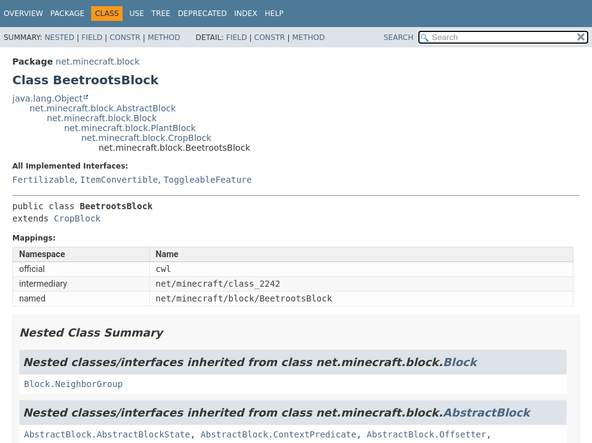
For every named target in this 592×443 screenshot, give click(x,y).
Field (91, 37)
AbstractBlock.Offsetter (426, 434)
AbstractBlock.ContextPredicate (279, 434)
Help (274, 13)
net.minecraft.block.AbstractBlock (103, 108)
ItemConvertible (119, 180)
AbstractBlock (486, 412)
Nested (59, 37)
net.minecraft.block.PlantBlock (130, 128)
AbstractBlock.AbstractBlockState (107, 434)
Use (136, 13)
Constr (125, 37)
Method (164, 37)
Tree (161, 13)
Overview (23, 13)
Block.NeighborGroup (73, 384)
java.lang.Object (47, 98)
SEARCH (399, 37)
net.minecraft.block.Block (102, 118)
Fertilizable (43, 180)
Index (245, 13)
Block (460, 362)
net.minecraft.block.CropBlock (146, 138)
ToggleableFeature (207, 180)
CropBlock (77, 218)
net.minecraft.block (97, 61)
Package (67, 13)
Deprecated (202, 13)
